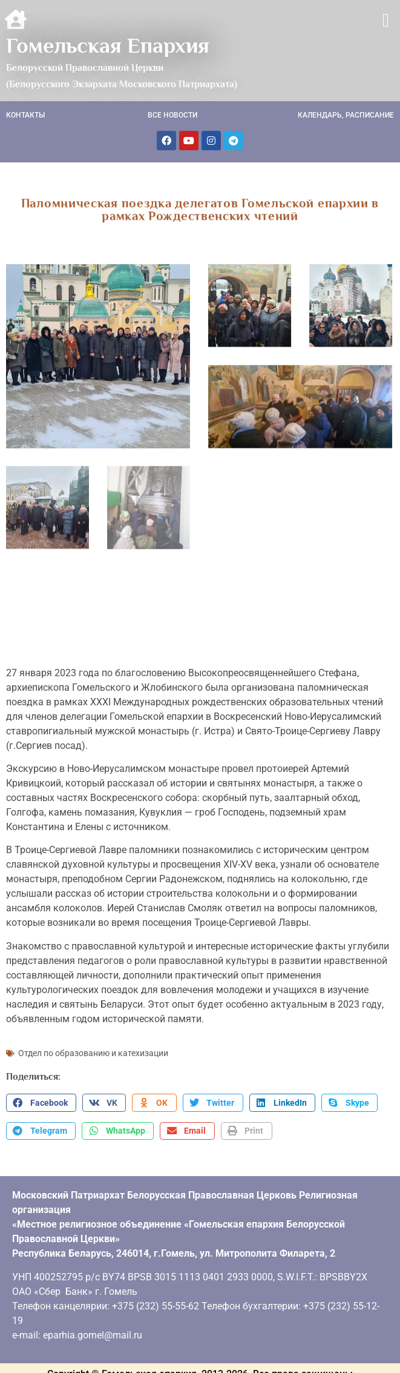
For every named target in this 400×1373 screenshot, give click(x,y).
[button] (386, 20)
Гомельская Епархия (107, 45)
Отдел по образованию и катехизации (93, 1048)
